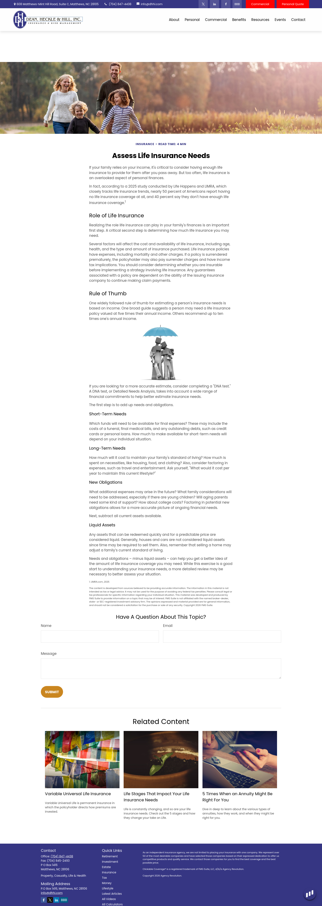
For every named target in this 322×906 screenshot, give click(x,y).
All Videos (109, 899)
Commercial (260, 4)
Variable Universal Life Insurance (78, 794)
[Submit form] (52, 692)
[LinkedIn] (214, 4)
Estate (106, 867)
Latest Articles (112, 894)
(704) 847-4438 (117, 4)
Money (107, 883)
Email (167, 625)
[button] (174, 19)
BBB (237, 4)
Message (48, 653)
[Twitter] (203, 4)
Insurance (109, 872)
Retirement (110, 856)
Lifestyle (107, 888)
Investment (110, 862)
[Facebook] (225, 4)
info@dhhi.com (149, 4)
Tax (104, 878)
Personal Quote (293, 4)
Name (46, 625)
